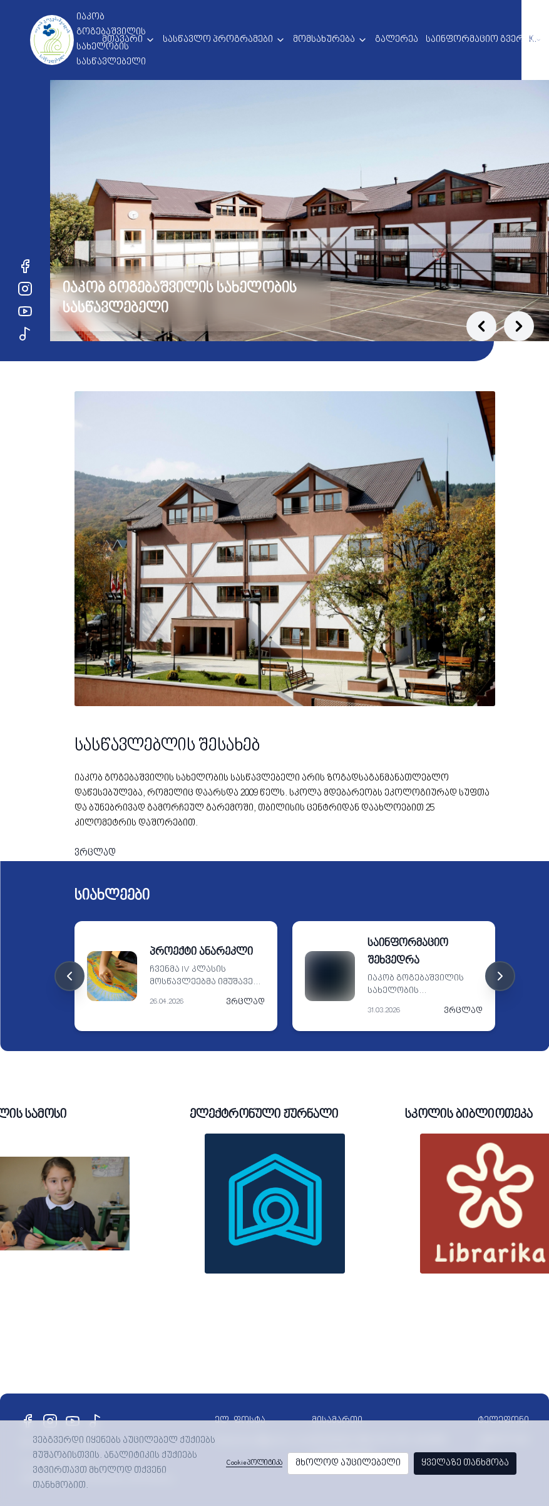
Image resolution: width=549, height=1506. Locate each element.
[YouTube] (25, 311)
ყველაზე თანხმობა (465, 1463)
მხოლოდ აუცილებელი (348, 1463)
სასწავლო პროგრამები (218, 40)
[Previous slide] (481, 326)
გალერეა (396, 40)
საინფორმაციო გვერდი (481, 40)
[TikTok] (25, 333)
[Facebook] (25, 266)
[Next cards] (500, 976)
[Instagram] (25, 288)
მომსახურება (324, 40)
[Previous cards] (69, 976)
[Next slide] (519, 326)
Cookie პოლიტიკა (254, 1463)
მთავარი (122, 40)
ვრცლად (95, 853)
